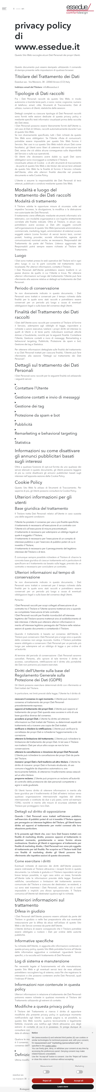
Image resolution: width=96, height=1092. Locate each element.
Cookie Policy (69, 491)
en (23, 9)
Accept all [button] (78, 1081)
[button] (92, 1033)
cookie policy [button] (50, 1046)
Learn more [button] (63, 1087)
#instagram (25, 1089)
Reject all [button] (47, 1081)
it (13, 9)
